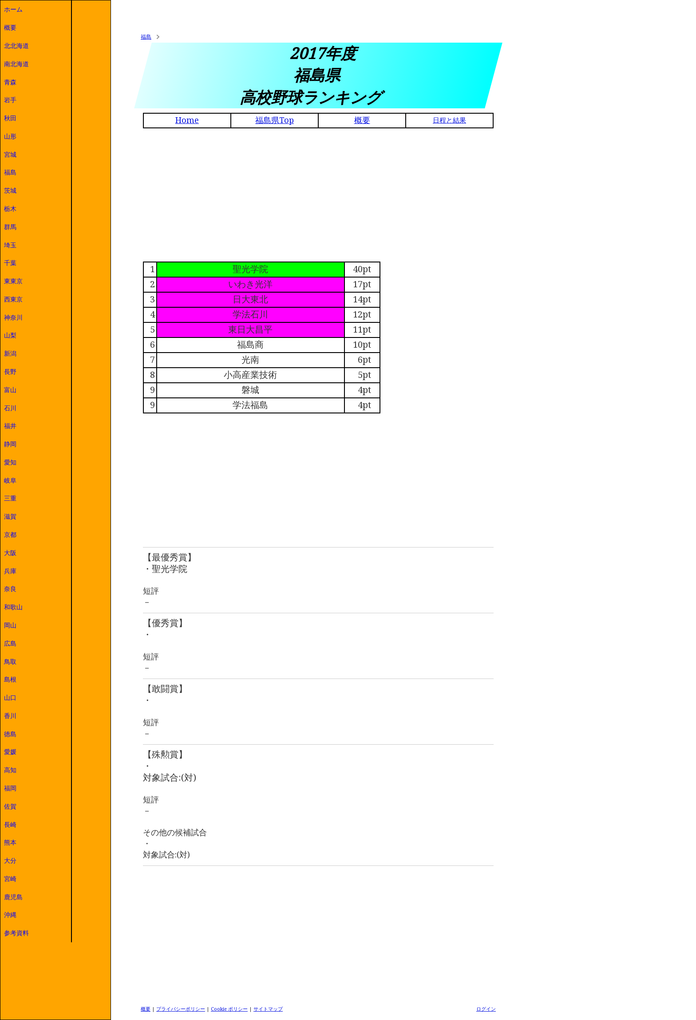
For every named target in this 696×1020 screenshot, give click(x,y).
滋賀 (10, 516)
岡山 (10, 625)
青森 (10, 82)
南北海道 (16, 63)
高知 (10, 770)
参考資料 (16, 933)
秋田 (10, 118)
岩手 (10, 99)
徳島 (10, 734)
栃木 (10, 208)
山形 (10, 136)
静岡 (10, 444)
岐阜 (10, 480)
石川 (10, 408)
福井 (10, 425)
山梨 (10, 335)
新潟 (10, 353)
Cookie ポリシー (229, 1009)
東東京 (13, 281)
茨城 (10, 190)
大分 (10, 860)
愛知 (10, 462)
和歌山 (13, 607)
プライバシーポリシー (180, 1009)
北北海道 (16, 45)
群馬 (10, 226)
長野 (10, 371)
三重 (10, 498)
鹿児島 (13, 897)
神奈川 (13, 317)
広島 (10, 643)
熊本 (10, 842)
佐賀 (10, 806)
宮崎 (10, 878)
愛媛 (10, 751)
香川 (10, 715)
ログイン (486, 1009)
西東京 (13, 299)
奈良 (10, 588)
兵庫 (10, 571)
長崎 (10, 824)
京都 (10, 534)
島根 (10, 679)
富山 (10, 389)
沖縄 (10, 914)
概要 (10, 27)
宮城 (10, 154)
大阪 (10, 552)
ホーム (13, 9)
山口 (10, 697)
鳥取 (10, 661)
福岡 (10, 788)
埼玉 (10, 245)
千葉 (10, 262)
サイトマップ (268, 1009)
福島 (10, 172)
